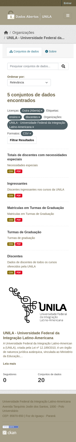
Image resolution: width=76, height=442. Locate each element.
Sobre (50, 51)
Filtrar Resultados (22, 140)
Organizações (23, 33)
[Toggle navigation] (68, 16)
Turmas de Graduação (24, 232)
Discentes (15, 256)
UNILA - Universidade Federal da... (35, 38)
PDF (19, 171)
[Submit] (63, 66)
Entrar (68, 3)
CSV (11, 171)
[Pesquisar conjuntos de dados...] (32, 66)
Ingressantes (17, 183)
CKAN (9, 432)
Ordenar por (15, 76)
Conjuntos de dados (24, 51)
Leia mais (9, 363)
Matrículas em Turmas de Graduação (35, 208)
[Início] (6, 33)
